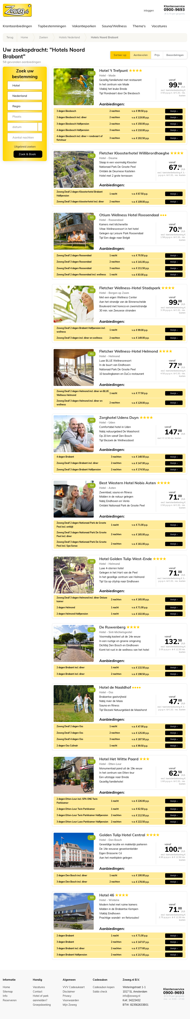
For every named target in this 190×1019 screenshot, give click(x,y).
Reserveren (10, 1000)
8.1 (92, 73)
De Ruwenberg (119, 627)
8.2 (92, 155)
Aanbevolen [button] (141, 55)
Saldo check (100, 991)
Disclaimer (69, 991)
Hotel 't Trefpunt (120, 70)
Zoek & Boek (27, 154)
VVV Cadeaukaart (74, 987)
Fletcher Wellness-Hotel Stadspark (137, 288)
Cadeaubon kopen (103, 987)
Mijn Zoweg (70, 1004)
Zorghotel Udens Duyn (126, 417)
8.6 (92, 561)
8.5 (92, 217)
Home (24, 37)
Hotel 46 (113, 895)
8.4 (92, 485)
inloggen (149, 10)
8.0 (92, 290)
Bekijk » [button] (174, 111)
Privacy (67, 996)
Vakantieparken (84, 26)
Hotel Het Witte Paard (124, 759)
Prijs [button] (157, 55)
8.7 (92, 837)
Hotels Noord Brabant (104, 37)
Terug (9, 37)
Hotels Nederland (69, 37)
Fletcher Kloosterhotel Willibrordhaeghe (141, 153)
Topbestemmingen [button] (52, 26)
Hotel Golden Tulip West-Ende (132, 559)
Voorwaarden (71, 1000)
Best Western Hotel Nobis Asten (134, 483)
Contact (37, 991)
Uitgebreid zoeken (25, 146)
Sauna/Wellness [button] (114, 26)
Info (5, 996)
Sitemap (8, 991)
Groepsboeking (42, 1004)
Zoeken (43, 37)
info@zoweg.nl (131, 996)
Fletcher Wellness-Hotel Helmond (135, 351)
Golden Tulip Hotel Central (129, 835)
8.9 (92, 897)
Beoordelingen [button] (175, 55)
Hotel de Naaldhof (120, 687)
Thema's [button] (139, 26)
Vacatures (159, 26)
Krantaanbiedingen (17, 26)
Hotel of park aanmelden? (40, 998)
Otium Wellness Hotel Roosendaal (133, 215)
